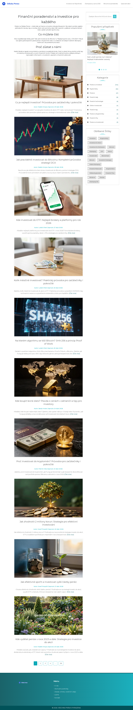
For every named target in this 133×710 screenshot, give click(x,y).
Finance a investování (95, 122)
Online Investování (94, 105)
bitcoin (92, 160)
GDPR (56, 695)
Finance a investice (94, 85)
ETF (102, 151)
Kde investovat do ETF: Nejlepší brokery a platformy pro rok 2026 (48, 221)
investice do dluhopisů (97, 147)
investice (93, 138)
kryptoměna (110, 168)
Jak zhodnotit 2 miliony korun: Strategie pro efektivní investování (48, 523)
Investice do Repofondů (74, 3)
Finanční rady (92, 97)
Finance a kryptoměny (95, 114)
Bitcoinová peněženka (111, 3)
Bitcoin (111, 147)
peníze (102, 177)
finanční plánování (96, 168)
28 (61, 663)
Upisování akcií (125, 3)
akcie (110, 151)
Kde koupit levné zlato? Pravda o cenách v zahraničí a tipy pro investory (48, 402)
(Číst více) (74, 112)
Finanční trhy (92, 118)
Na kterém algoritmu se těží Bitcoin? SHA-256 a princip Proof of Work (48, 342)
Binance (92, 177)
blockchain (105, 156)
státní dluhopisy (95, 164)
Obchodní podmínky (61, 689)
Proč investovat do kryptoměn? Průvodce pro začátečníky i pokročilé (48, 463)
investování (93, 156)
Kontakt (57, 698)
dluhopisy (93, 151)
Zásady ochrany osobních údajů (65, 692)
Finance (91, 93)
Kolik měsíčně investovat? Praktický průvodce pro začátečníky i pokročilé (48, 282)
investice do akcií (95, 142)
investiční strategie (105, 160)
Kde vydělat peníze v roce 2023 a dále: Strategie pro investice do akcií (48, 641)
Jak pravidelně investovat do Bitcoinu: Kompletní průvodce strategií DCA (48, 161)
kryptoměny (104, 138)
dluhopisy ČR (94, 181)
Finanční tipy (92, 110)
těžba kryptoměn (95, 173)
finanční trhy (110, 173)
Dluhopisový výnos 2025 (92, 3)
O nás (56, 686)
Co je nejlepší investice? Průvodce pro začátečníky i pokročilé (48, 102)
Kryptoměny (92, 89)
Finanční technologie (95, 101)
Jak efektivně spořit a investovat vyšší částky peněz (49, 582)
